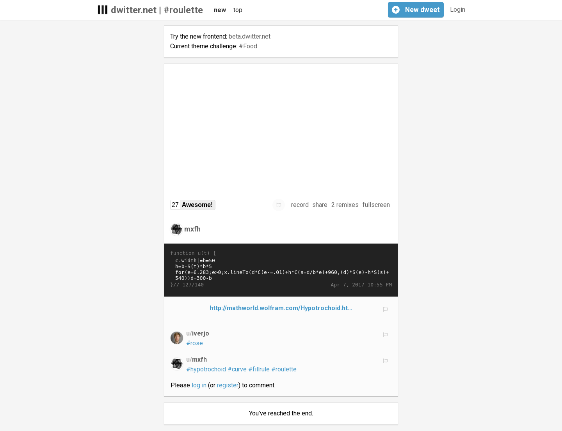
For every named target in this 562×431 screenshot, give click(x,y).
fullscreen (376, 204)
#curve (237, 369)
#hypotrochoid (206, 369)
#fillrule (259, 369)
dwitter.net (134, 10)
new (220, 10)
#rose (194, 343)
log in (199, 385)
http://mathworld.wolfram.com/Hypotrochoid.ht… (281, 308)
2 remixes (345, 204)
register (227, 385)
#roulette (183, 10)
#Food (248, 46)
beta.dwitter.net (249, 36)
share (319, 204)
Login (457, 9)
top (237, 10)
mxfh (192, 229)
